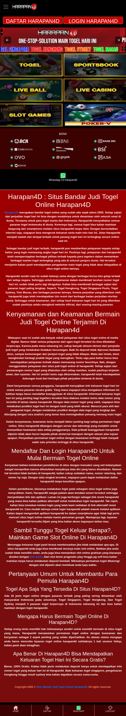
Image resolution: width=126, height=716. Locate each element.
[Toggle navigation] (6, 7)
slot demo (36, 556)
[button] (7, 40)
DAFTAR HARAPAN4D (33, 21)
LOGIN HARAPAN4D (93, 21)
